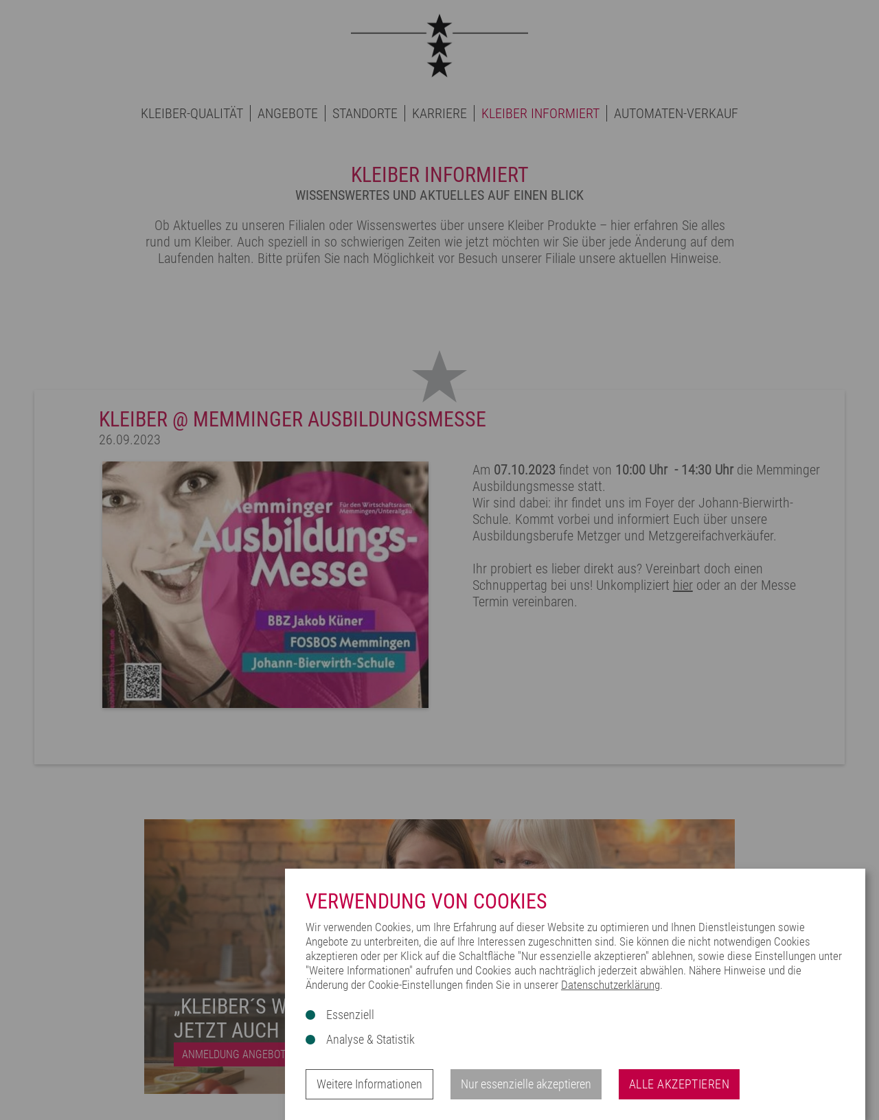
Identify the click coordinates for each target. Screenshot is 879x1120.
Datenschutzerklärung (610, 985)
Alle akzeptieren (679, 1084)
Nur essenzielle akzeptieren (526, 1084)
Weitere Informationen (369, 1084)
